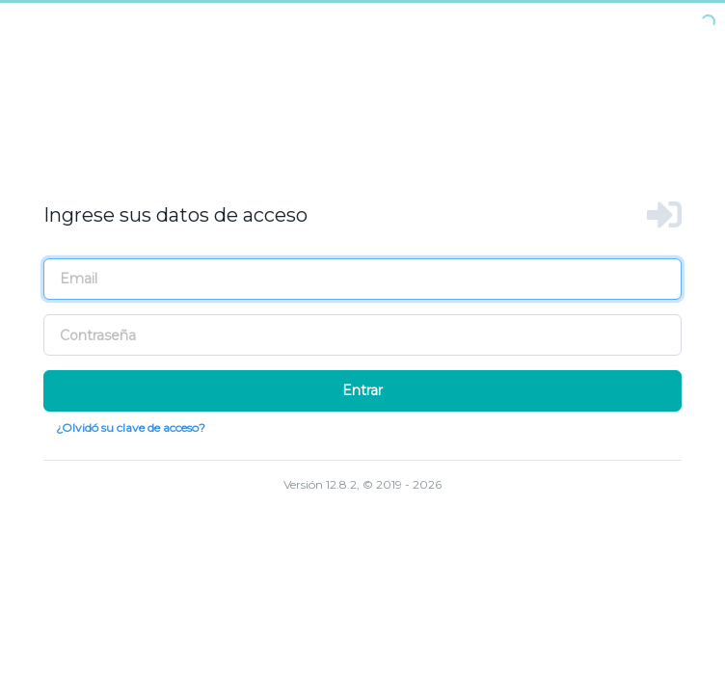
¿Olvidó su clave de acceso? (130, 427)
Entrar (362, 390)
